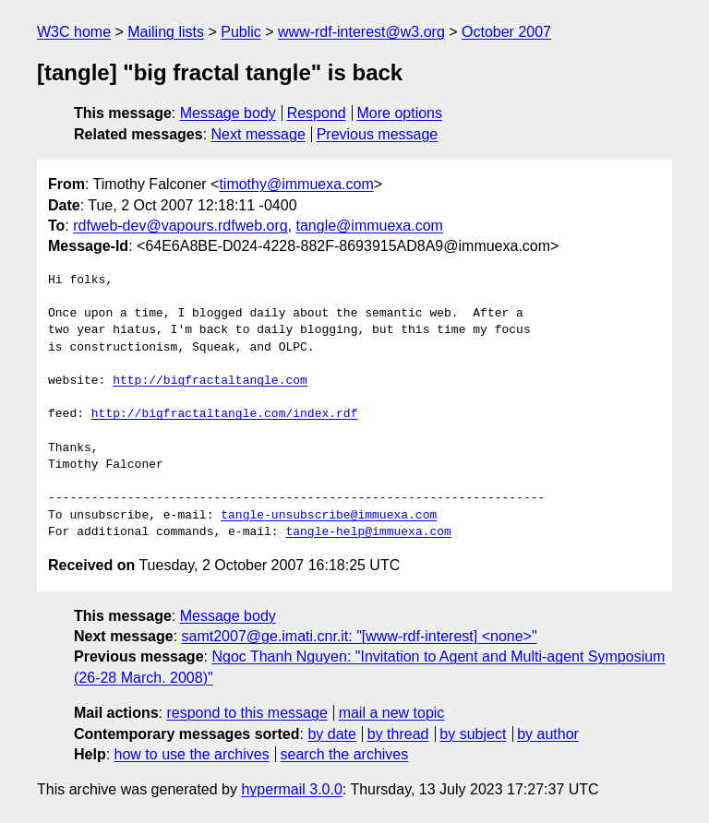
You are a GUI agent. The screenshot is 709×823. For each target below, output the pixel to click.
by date (331, 734)
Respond (316, 113)
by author (548, 734)
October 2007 (506, 32)
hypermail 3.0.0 (291, 789)
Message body (228, 113)
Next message (258, 134)
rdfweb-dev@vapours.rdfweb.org (180, 225)
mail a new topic (392, 713)
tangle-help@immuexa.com (368, 532)
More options (400, 113)
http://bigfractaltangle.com (210, 381)
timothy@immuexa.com (296, 184)
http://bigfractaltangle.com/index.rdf (224, 414)
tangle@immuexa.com (369, 225)
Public (241, 32)
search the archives (345, 754)
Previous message (378, 134)
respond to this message (246, 713)
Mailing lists (165, 32)
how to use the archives (192, 754)
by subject (472, 734)
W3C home (74, 32)
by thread (398, 734)
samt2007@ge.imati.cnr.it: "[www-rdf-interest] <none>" (359, 636)
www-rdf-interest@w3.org (361, 32)
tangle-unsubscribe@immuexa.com (329, 515)
